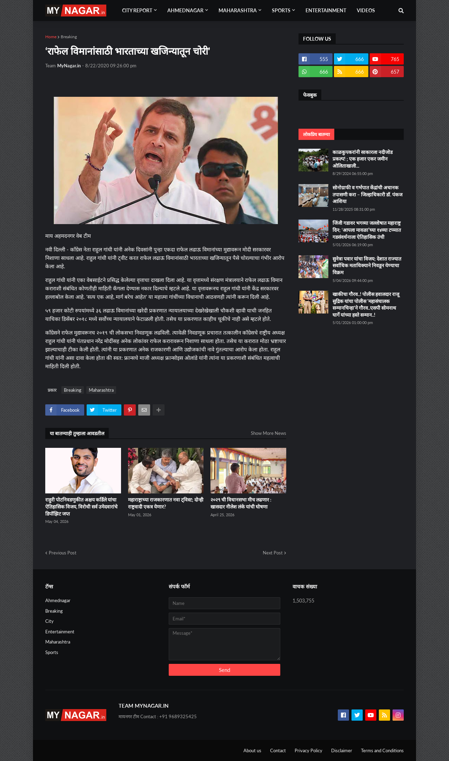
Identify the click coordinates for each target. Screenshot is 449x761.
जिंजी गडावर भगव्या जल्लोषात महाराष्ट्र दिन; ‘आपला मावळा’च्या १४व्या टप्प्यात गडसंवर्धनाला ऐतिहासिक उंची (367, 230)
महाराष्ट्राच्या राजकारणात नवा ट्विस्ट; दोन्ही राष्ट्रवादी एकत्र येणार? (165, 503)
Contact (278, 750)
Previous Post (62, 552)
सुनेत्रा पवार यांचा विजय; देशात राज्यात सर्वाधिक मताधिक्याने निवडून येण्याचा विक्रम (367, 265)
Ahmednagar (58, 600)
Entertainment (59, 631)
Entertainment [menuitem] (326, 10)
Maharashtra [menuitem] (238, 10)
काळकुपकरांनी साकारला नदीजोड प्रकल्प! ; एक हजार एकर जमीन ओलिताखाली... (363, 159)
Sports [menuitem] (281, 10)
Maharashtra (101, 390)
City (49, 621)
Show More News (268, 433)
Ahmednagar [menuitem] (185, 10)
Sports (51, 652)
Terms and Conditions (382, 750)
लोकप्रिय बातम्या (316, 134)
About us (252, 750)
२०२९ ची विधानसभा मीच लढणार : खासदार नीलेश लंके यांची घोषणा (241, 503)
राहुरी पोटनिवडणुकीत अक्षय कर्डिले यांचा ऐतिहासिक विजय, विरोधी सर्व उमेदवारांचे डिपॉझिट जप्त (81, 506)
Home (50, 36)
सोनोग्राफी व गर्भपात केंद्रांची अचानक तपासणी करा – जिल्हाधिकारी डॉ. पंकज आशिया (367, 194)
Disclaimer (341, 750)
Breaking (69, 36)
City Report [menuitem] (137, 10)
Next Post (273, 552)
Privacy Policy (308, 750)
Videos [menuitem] (366, 10)
